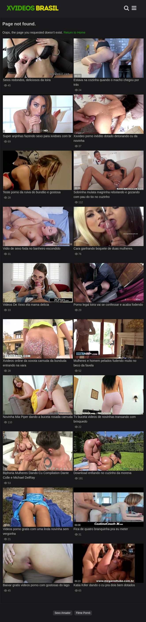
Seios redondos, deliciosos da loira (27, 80)
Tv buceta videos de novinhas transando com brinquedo (105, 419)
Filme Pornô (83, 612)
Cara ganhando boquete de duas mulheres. (103, 248)
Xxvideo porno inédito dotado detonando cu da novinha (106, 138)
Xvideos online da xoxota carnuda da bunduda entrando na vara (34, 363)
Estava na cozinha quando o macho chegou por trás (106, 82)
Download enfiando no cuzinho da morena (102, 473)
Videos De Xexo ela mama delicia (26, 304)
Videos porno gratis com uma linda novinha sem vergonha (36, 531)
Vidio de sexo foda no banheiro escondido (31, 248)
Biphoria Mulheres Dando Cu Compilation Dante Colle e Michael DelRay (36, 475)
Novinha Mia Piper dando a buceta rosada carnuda (38, 417)
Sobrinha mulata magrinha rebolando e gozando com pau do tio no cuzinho (107, 194)
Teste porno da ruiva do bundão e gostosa (32, 192)
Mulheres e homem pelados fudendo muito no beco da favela (105, 363)
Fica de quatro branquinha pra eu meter (101, 529)
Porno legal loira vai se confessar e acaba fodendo (108, 304)
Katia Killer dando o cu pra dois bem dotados (104, 585)
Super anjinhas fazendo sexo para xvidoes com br (37, 136)
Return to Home (74, 32)
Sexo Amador (63, 612)
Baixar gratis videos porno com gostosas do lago (36, 585)
